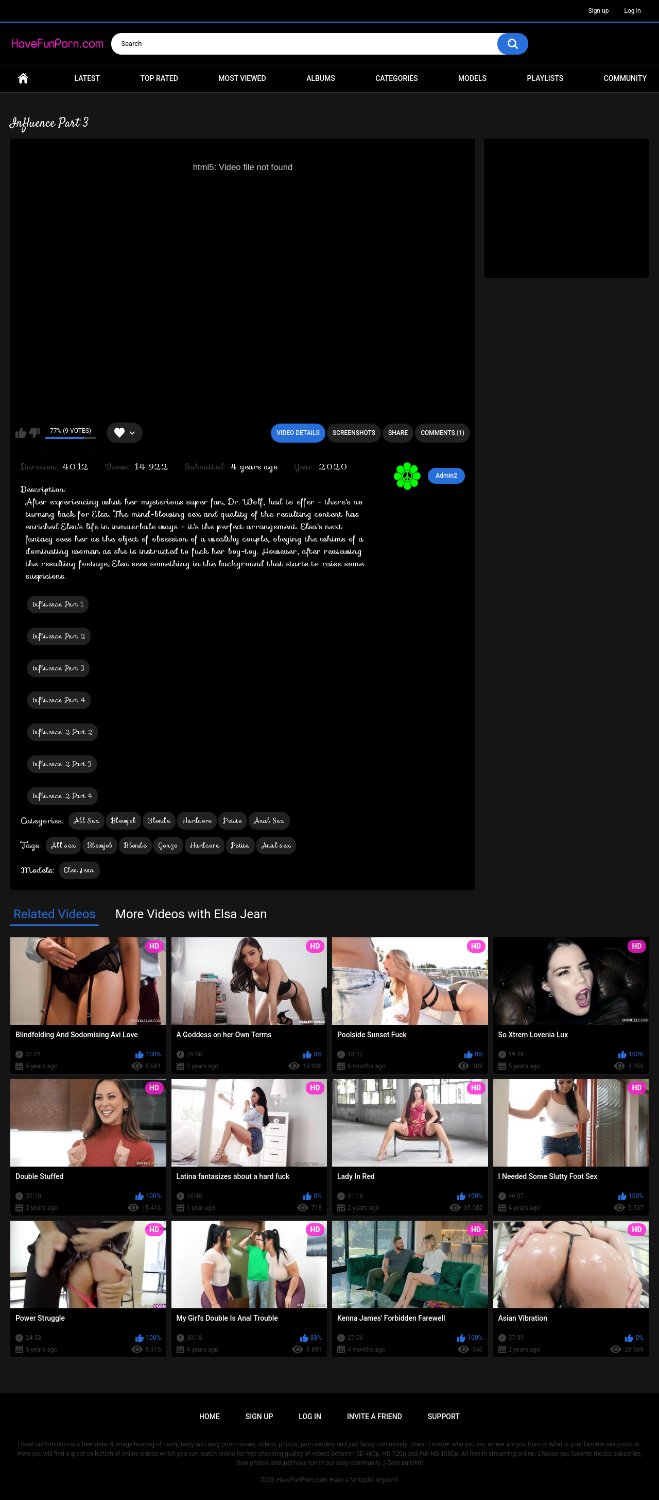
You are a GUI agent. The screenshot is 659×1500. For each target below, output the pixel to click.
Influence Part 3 (58, 668)
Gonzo (168, 845)
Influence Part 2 (58, 636)
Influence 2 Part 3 (62, 764)
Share (398, 432)
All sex (63, 845)
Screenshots (354, 432)
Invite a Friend (374, 1416)
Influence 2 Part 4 (62, 796)
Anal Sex (269, 820)
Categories (396, 78)
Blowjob (123, 820)
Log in (632, 10)
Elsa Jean (79, 870)
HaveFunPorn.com (301, 1480)
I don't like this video (34, 433)
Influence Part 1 (57, 604)
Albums (320, 78)
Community (625, 78)
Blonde (159, 820)
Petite (232, 820)
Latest (87, 78)
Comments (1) (442, 432)
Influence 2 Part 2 (62, 732)
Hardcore (197, 820)
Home (23, 78)
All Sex (86, 820)
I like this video (20, 433)
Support (444, 1416)
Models (472, 78)
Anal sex (276, 845)
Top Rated (159, 78)
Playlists (545, 78)
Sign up (598, 10)
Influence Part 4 (58, 700)
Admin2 (446, 475)
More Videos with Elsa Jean (191, 914)
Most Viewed (242, 78)
